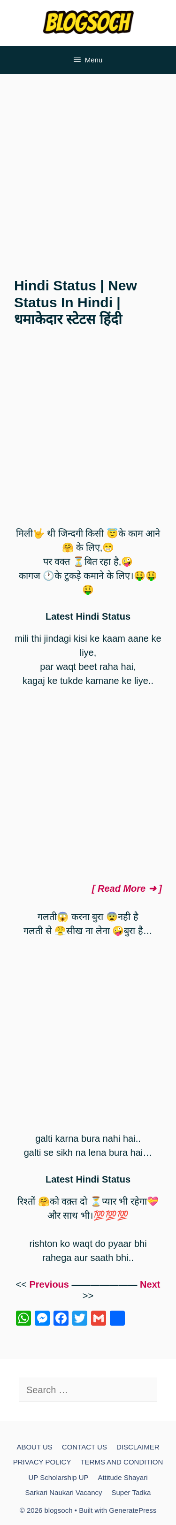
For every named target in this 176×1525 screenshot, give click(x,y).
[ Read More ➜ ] (127, 888)
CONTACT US (84, 1447)
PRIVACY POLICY (42, 1462)
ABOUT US (34, 1447)
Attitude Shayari (123, 1477)
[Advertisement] (88, 171)
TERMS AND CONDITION (121, 1462)
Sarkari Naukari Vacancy (63, 1492)
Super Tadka (131, 1492)
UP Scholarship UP (58, 1477)
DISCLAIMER (138, 1447)
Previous (49, 1284)
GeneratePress (132, 1510)
